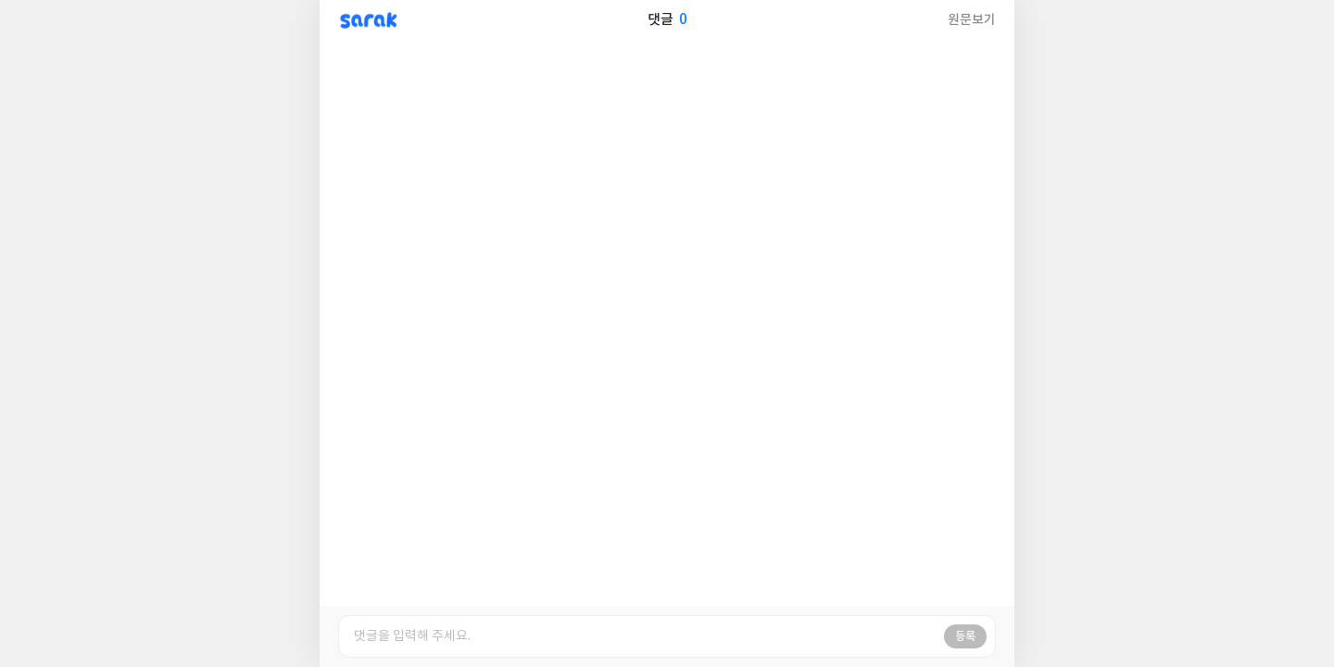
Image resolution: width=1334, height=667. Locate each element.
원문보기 (972, 20)
